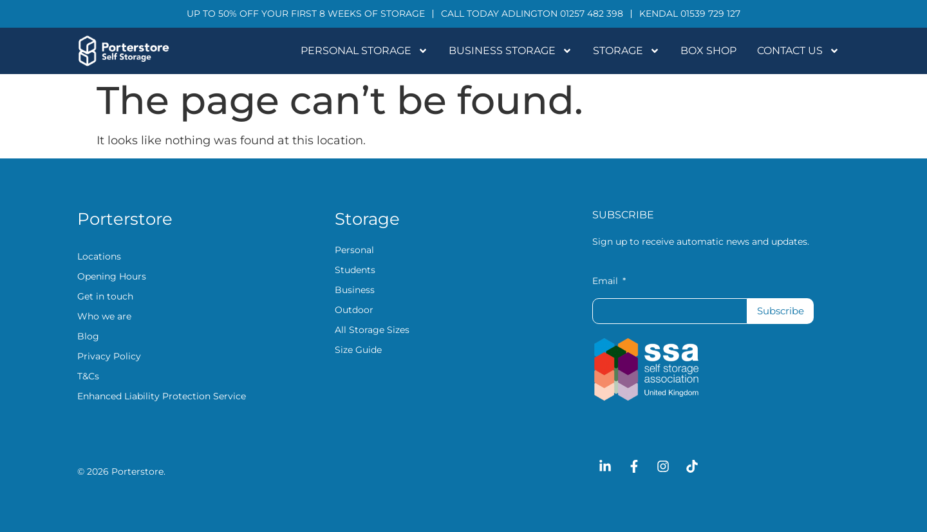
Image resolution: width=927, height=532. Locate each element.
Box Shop (708, 50)
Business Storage (510, 50)
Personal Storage (364, 50)
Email (606, 281)
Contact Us (798, 50)
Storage (626, 50)
